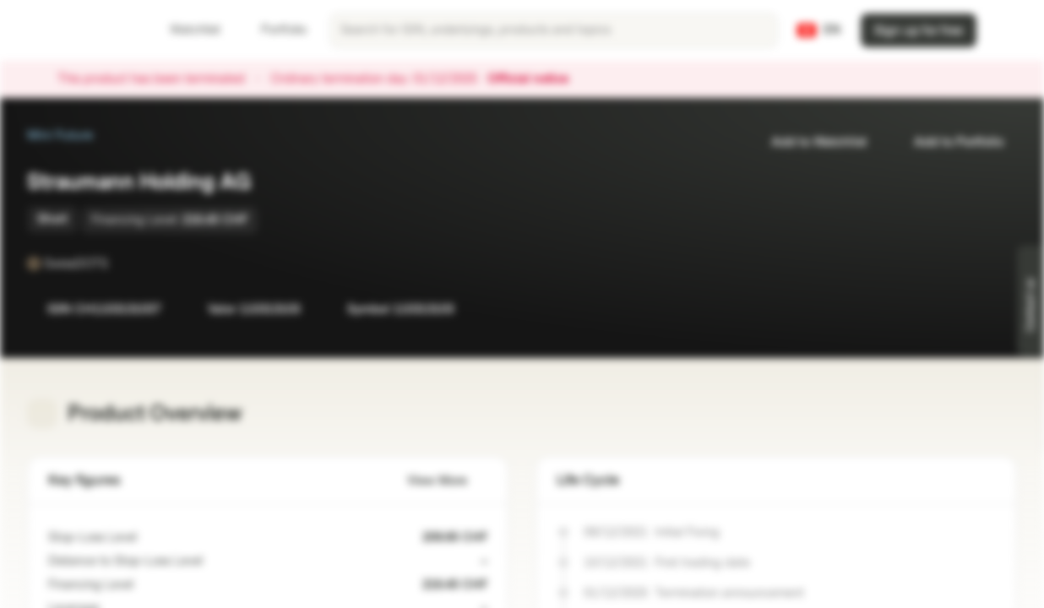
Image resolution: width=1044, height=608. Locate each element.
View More (447, 481)
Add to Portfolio (948, 142)
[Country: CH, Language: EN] (819, 30)
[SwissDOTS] (119, 263)
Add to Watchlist (809, 142)
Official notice (536, 79)
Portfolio (274, 30)
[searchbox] (553, 30)
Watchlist (185, 30)
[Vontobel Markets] (73, 30)
